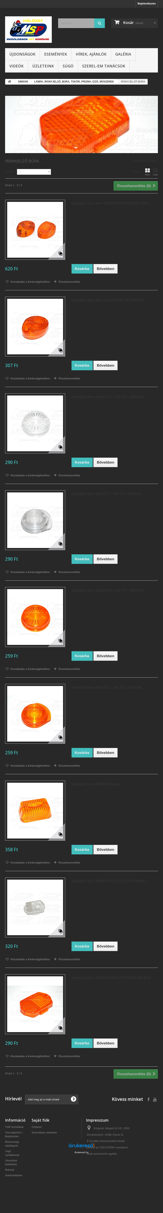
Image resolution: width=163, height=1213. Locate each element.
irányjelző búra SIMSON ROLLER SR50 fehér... (110, 881)
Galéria (123, 54)
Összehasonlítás (69, 281)
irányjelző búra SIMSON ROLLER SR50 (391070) (111, 978)
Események (55, 54)
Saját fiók (40, 1120)
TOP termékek (14, 1127)
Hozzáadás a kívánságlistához (30, 281)
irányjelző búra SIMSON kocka (96, 784)
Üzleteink (43, 65)
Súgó (68, 65)
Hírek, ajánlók (91, 54)
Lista (155, 172)
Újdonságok (22, 54)
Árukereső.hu (81, 1190)
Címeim (37, 1127)
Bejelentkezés (147, 3)
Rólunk (9, 1169)
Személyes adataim (44, 1132)
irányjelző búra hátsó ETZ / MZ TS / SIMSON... (109, 397)
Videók (16, 65)
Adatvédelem (13, 1175)
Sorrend (10, 171)
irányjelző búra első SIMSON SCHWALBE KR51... (112, 203)
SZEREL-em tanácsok (103, 65)
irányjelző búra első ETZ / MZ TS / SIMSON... (108, 494)
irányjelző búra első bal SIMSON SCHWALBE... (110, 300)
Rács (147, 172)
